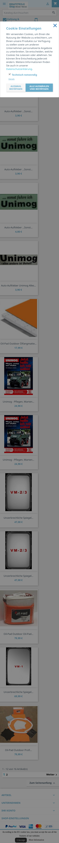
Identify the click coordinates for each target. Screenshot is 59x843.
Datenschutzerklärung (19, 69)
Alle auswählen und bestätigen (39, 87)
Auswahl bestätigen (15, 87)
